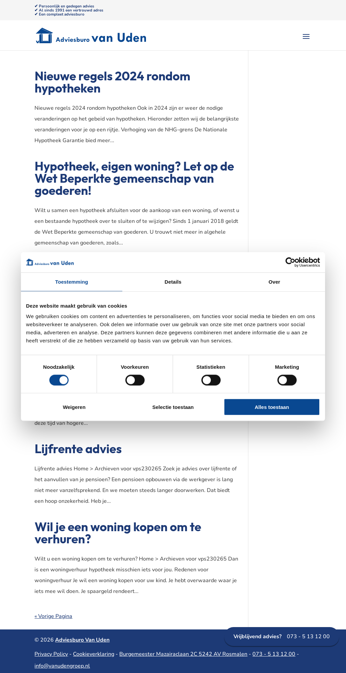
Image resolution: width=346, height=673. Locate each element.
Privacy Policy (51, 654)
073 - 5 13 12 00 (281, 636)
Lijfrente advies (78, 448)
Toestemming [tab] (71, 281)
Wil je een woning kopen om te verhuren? (117, 532)
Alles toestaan (272, 407)
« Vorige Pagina (53, 616)
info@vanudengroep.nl (62, 666)
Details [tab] (173, 281)
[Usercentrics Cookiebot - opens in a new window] (290, 262)
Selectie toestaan (173, 407)
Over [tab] (274, 281)
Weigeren (74, 407)
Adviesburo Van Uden (82, 640)
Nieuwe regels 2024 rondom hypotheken (112, 82)
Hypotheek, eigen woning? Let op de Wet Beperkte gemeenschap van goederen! (134, 178)
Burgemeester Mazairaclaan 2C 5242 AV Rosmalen (183, 654)
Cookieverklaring (93, 654)
